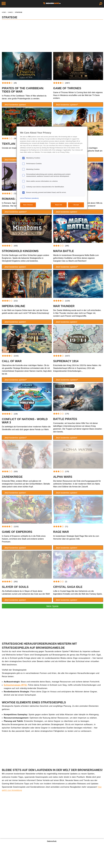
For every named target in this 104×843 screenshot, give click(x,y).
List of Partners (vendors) (29, 198)
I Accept (76, 204)
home (4, 12)
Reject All (58, 204)
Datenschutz (51, 841)
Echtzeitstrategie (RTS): (15, 685)
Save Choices (28, 204)
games (10, 12)
